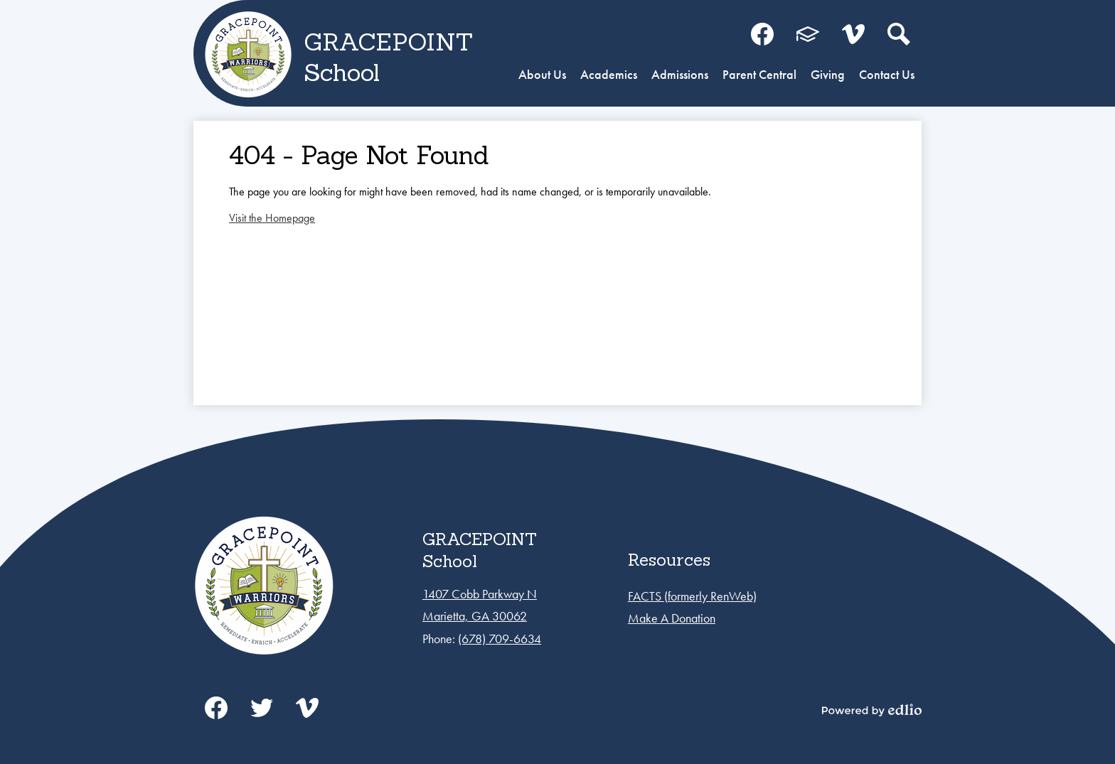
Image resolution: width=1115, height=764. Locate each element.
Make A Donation (671, 618)
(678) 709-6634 (499, 638)
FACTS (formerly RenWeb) (692, 596)
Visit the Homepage (272, 217)
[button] (542, 76)
